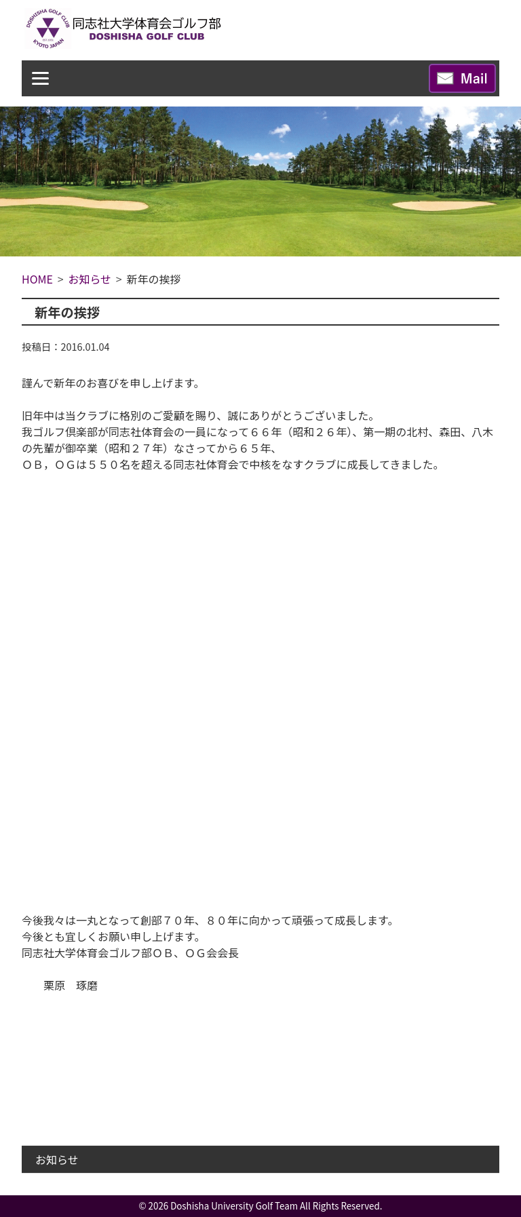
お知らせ (57, 1159)
